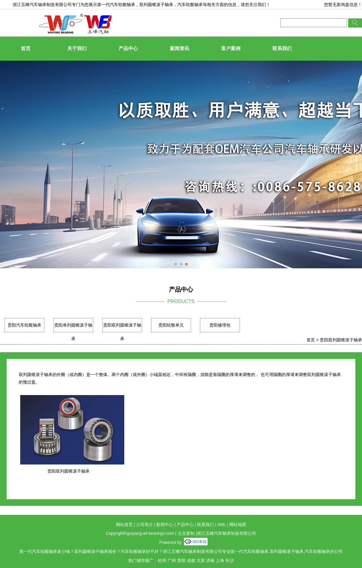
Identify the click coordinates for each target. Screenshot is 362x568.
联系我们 (282, 48)
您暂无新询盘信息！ (343, 4)
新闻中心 (164, 524)
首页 (25, 48)
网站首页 (124, 524)
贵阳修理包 (219, 325)
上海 (220, 560)
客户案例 (230, 48)
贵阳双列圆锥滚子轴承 (122, 332)
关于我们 (77, 48)
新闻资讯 (179, 48)
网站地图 (237, 524)
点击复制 (186, 533)
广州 (171, 560)
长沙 (229, 560)
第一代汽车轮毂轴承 (116, 4)
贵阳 (181, 560)
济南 (210, 560)
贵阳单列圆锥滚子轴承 (73, 332)
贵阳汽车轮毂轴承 (24, 325)
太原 (200, 560)
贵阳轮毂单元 (171, 325)
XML (222, 524)
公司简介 (144, 524)
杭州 (162, 560)
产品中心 (128, 48)
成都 (191, 560)
